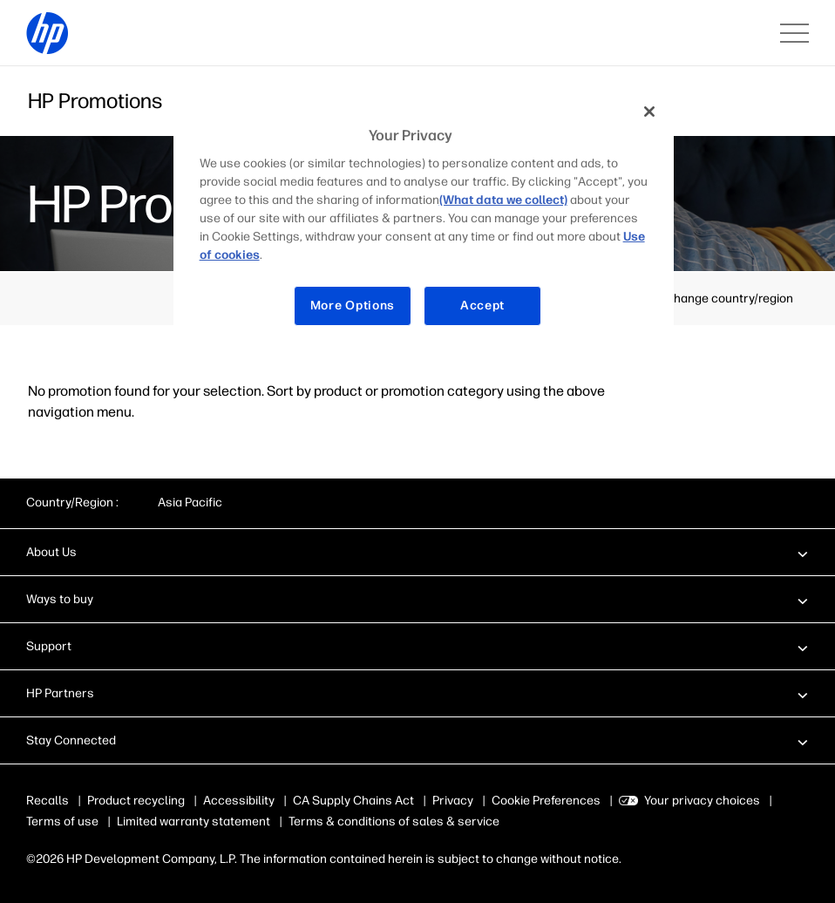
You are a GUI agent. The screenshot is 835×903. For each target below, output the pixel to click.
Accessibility (239, 800)
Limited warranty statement (193, 821)
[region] (424, 222)
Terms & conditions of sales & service (394, 821)
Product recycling (136, 800)
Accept (482, 305)
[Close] (649, 111)
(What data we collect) (503, 200)
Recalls (47, 800)
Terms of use (62, 821)
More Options (352, 305)
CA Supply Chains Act (353, 800)
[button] (417, 551)
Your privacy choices (702, 800)
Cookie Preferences (546, 800)
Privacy (452, 800)
